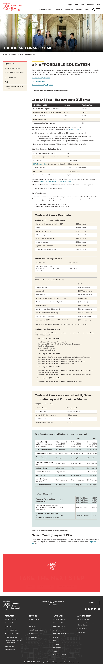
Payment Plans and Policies (15, 76)
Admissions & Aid (13, 54)
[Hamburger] (98, 9)
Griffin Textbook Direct (40, 167)
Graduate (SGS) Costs (39, 84)
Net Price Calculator (75, 132)
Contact (92, 602)
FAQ (15, 85)
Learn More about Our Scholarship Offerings (51, 93)
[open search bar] (93, 9)
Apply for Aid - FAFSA (15, 71)
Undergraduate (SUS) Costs (41, 80)
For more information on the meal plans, (57, 184)
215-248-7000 (53, 605)
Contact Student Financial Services (15, 90)
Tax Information (15, 80)
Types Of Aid (15, 66)
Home (5, 54)
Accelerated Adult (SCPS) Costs (42, 87)
